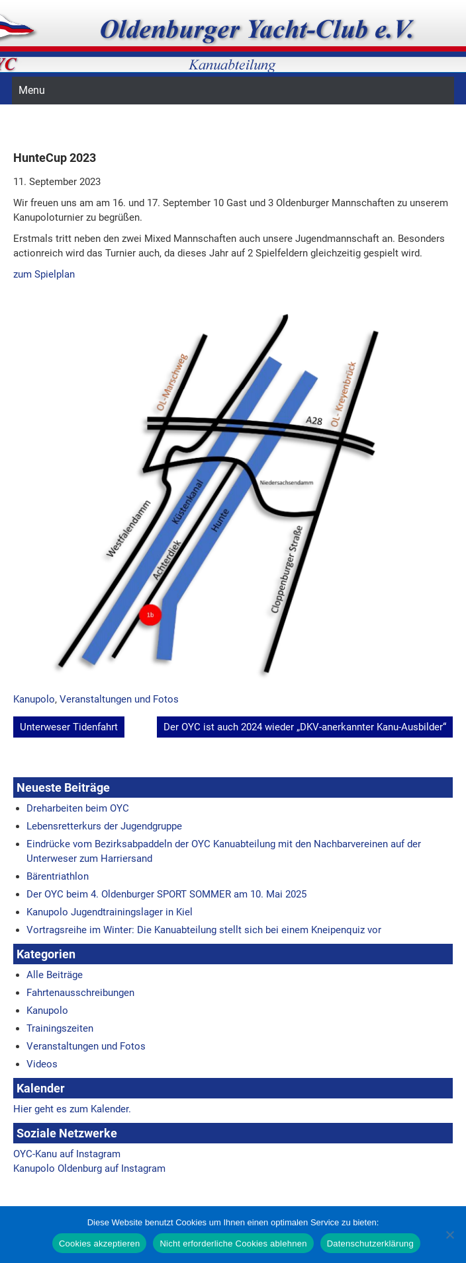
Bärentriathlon (57, 876)
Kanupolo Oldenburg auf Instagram (89, 1168)
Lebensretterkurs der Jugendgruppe (104, 826)
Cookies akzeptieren (99, 1243)
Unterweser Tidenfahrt (69, 727)
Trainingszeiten (59, 1028)
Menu (32, 90)
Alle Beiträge (54, 975)
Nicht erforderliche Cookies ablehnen (233, 1243)
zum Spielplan (44, 274)
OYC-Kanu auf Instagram (66, 1154)
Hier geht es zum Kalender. (72, 1109)
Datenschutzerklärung (370, 1243)
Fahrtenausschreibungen (80, 993)
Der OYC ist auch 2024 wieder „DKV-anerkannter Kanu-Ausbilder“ (304, 727)
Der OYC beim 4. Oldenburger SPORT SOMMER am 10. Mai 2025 (166, 894)
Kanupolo (34, 699)
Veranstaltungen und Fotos (119, 699)
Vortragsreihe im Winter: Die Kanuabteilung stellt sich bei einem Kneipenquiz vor (203, 930)
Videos (42, 1064)
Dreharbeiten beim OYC (77, 808)
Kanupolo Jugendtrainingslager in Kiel (109, 912)
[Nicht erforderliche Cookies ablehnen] (449, 1234)
